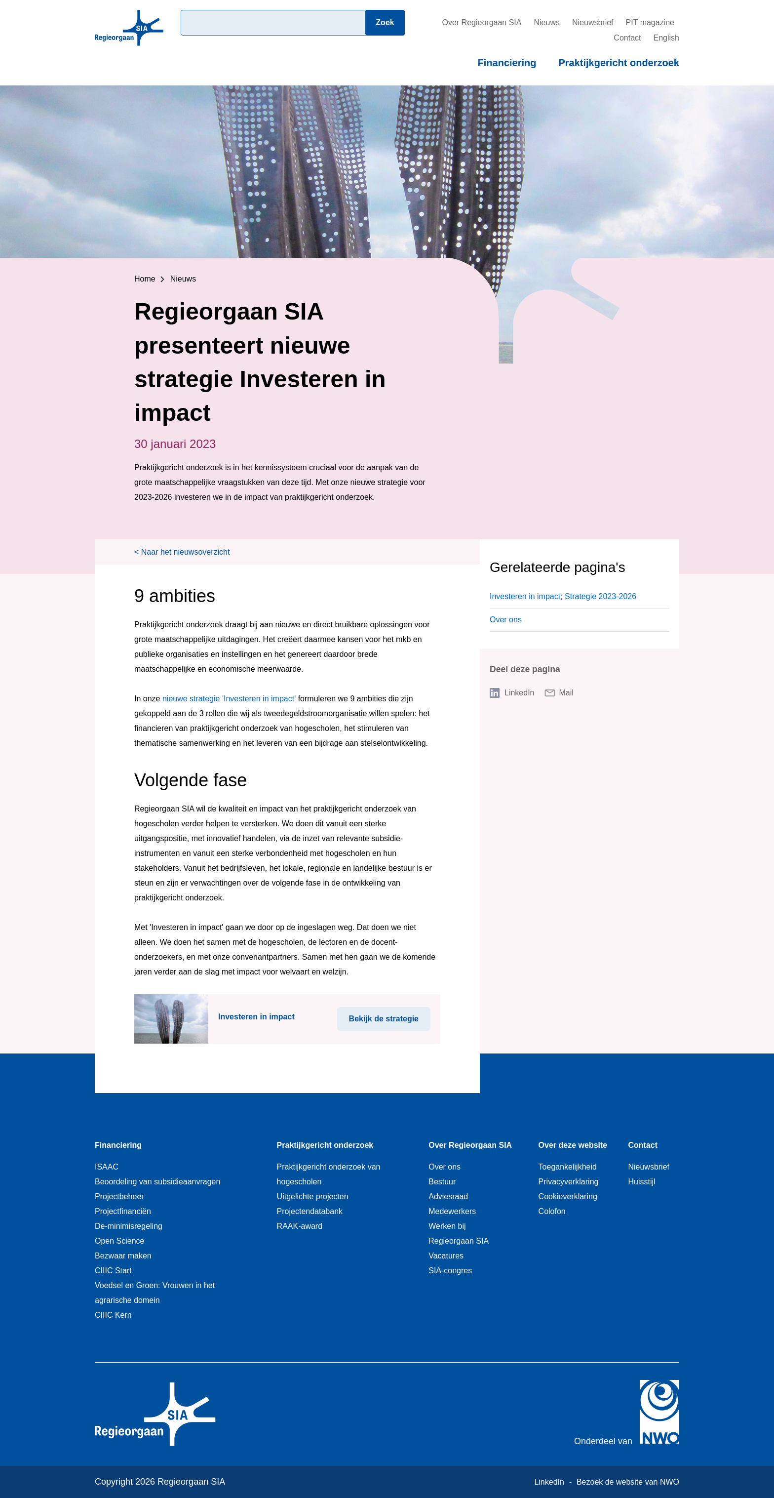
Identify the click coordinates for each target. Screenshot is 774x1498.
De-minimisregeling (128, 1226)
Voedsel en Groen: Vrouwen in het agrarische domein (155, 1292)
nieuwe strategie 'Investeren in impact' (229, 698)
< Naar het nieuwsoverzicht (182, 552)
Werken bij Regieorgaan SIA (458, 1233)
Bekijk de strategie (389, 1015)
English (666, 38)
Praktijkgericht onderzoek (618, 62)
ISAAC (106, 1167)
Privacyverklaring (569, 1181)
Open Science (120, 1241)
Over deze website (573, 1145)
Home (144, 279)
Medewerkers (452, 1211)
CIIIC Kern (113, 1315)
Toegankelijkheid (568, 1167)
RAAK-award (299, 1226)
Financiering (507, 62)
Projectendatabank (310, 1211)
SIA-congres (450, 1270)
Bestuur (442, 1181)
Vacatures (446, 1256)
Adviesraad (448, 1196)
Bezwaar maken (123, 1256)
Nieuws (546, 22)
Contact (627, 38)
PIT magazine (650, 22)
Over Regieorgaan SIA (481, 22)
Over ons (506, 619)
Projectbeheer (119, 1196)
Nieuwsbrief (593, 22)
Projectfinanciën (123, 1211)
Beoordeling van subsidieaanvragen (157, 1181)
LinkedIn (519, 692)
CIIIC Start (113, 1270)
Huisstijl (641, 1181)
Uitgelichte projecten (312, 1196)
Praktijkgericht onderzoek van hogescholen (329, 1174)
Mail (566, 692)
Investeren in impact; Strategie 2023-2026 (563, 596)
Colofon (552, 1211)
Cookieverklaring (568, 1196)
